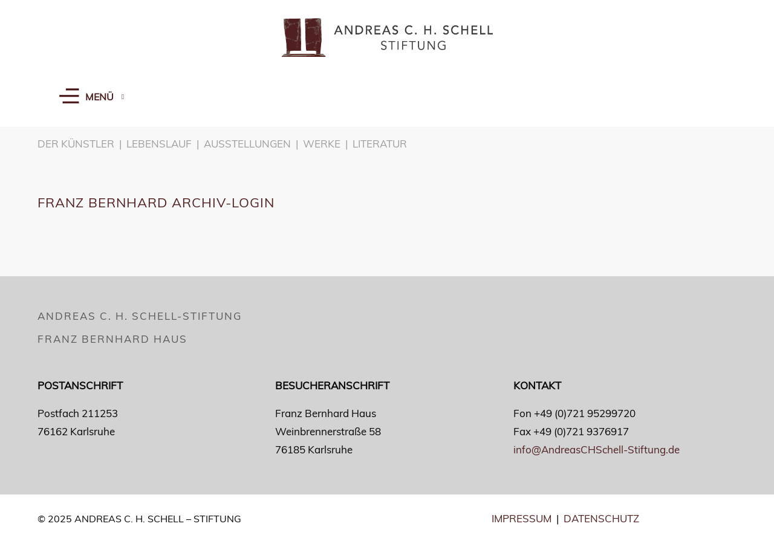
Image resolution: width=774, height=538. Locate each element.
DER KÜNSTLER (75, 143)
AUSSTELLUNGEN (247, 143)
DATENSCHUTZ (601, 518)
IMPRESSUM (521, 518)
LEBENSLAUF (159, 143)
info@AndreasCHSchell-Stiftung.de (596, 449)
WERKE (321, 143)
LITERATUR (380, 143)
